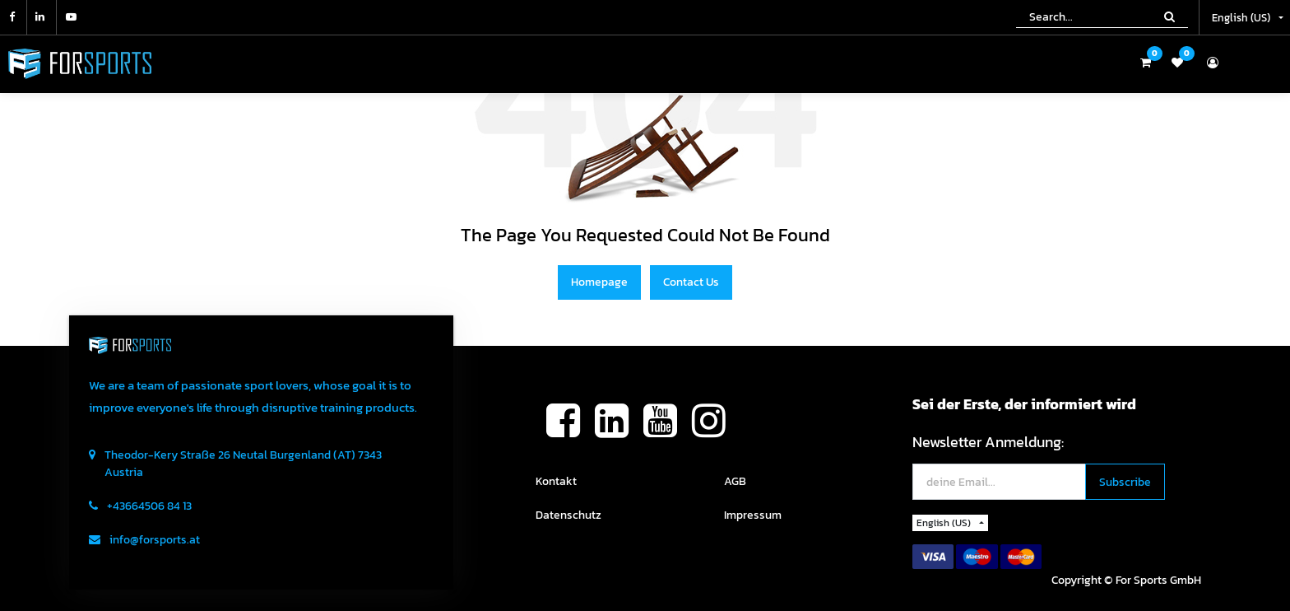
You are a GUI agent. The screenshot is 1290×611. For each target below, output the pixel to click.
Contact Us (691, 282)
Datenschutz (568, 515)
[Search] (1169, 16)
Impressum (753, 515)
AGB (735, 481)
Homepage (599, 282)
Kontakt (556, 481)
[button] (1125, 482)
